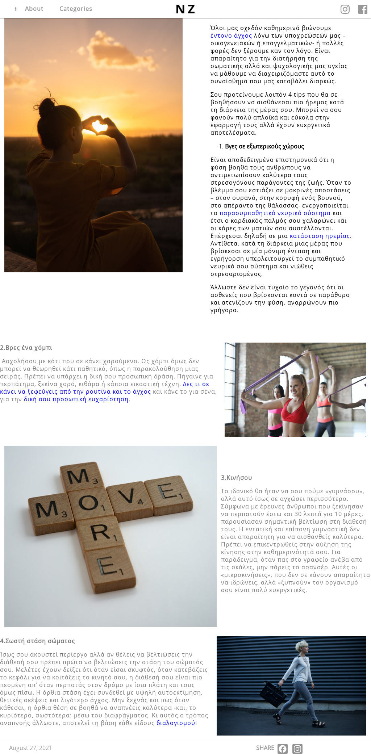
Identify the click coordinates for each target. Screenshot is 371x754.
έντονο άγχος (231, 35)
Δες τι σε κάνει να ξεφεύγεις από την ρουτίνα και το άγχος (104, 387)
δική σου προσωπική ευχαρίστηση (76, 399)
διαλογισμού (176, 723)
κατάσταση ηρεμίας (320, 236)
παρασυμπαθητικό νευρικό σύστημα (275, 213)
